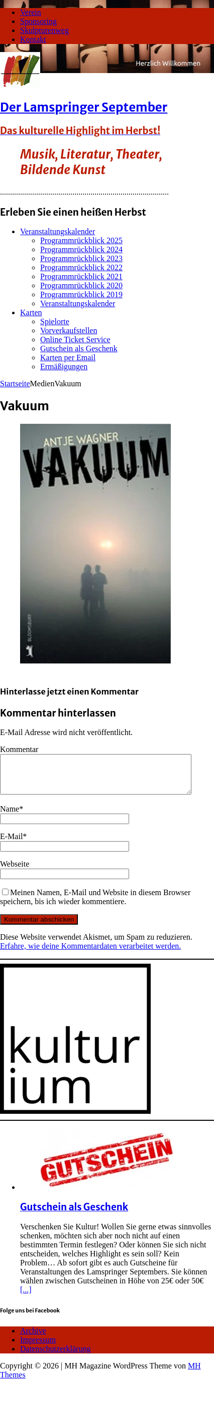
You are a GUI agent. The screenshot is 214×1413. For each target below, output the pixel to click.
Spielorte (54, 321)
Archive (33, 1338)
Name (9, 816)
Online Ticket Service (75, 339)
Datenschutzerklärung (55, 1356)
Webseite (14, 871)
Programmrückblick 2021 (81, 276)
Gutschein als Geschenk (79, 348)
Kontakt (33, 39)
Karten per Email (67, 357)
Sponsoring (38, 21)
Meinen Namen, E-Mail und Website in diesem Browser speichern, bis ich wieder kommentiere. (95, 904)
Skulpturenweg (44, 30)
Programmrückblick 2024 (81, 249)
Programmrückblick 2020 (81, 285)
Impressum (38, 1347)
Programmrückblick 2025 (81, 240)
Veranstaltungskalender (57, 231)
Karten (31, 312)
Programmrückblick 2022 (81, 267)
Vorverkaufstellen (68, 330)
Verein (30, 12)
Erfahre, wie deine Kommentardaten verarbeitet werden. (90, 953)
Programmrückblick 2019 (81, 294)
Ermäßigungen (63, 366)
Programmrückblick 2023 (81, 258)
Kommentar (19, 749)
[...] (26, 1297)
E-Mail (11, 844)
